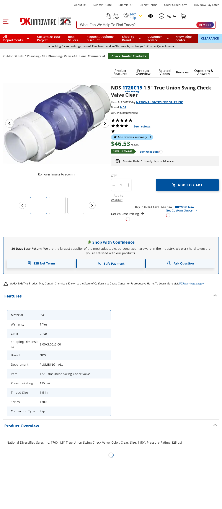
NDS (123, 107)
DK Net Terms (148, 5)
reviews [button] (142, 126)
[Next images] (92, 205)
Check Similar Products (128, 56)
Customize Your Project (48, 38)
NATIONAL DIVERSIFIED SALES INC (159, 102)
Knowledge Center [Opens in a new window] (183, 38)
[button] (5, 21)
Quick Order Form (175, 5)
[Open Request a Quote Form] (128, 216)
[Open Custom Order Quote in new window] (192, 212)
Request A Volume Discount (100, 38)
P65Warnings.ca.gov (191, 283)
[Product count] (121, 185)
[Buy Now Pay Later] (206, 5)
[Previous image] (9, 123)
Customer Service (154, 38)
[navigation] (158, 38)
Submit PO (125, 5)
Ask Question (180, 263)
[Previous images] (22, 205)
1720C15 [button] (132, 87)
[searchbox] (146, 25)
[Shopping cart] (183, 16)
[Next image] (105, 123)
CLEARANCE (210, 38)
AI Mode (205, 25)
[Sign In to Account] (171, 16)
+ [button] (128, 184)
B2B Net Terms (41, 263)
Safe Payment (111, 263)
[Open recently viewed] (150, 16)
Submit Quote (102, 5)
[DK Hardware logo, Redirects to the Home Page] (41, 21)
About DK (80, 5)
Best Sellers (73, 38)
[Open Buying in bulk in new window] (149, 151)
